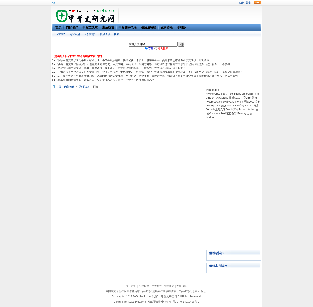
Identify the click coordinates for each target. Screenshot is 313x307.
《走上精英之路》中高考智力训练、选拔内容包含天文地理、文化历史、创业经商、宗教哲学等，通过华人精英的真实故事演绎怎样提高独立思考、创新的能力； (147, 76)
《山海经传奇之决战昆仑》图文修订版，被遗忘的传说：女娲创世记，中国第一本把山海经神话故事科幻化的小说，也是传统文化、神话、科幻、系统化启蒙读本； (149, 72)
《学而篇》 (90, 34)
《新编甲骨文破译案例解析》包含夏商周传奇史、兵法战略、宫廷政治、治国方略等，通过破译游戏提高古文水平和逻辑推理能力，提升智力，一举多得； (144, 64)
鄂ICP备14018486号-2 (186, 301)
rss (257, 2)
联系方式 (156, 286)
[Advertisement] (233, 184)
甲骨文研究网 (169, 296)
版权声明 (169, 286)
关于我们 (131, 286)
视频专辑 (105, 34)
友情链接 (181, 286)
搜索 (116, 34)
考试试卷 (75, 34)
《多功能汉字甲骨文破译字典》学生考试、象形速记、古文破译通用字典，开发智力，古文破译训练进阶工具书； (120, 68)
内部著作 (61, 34)
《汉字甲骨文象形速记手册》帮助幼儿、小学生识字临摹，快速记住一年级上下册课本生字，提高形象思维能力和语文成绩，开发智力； (133, 60)
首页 (58, 86)
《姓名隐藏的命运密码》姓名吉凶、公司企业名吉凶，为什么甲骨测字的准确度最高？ (104, 79)
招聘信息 (144, 286)
